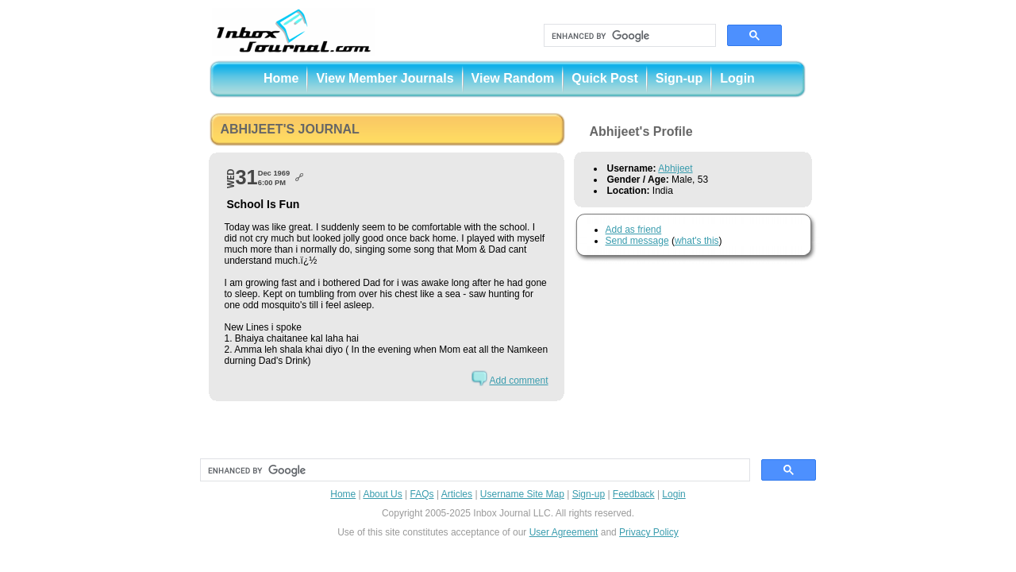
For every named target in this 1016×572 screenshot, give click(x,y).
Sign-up (679, 78)
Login (737, 78)
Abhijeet (675, 168)
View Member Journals (384, 78)
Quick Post (605, 78)
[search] (628, 36)
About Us (382, 494)
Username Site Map (522, 494)
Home (281, 78)
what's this (697, 240)
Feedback (634, 494)
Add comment (518, 380)
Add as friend (634, 229)
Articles (456, 494)
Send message (637, 240)
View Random (513, 78)
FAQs (422, 494)
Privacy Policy (649, 532)
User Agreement (563, 532)
